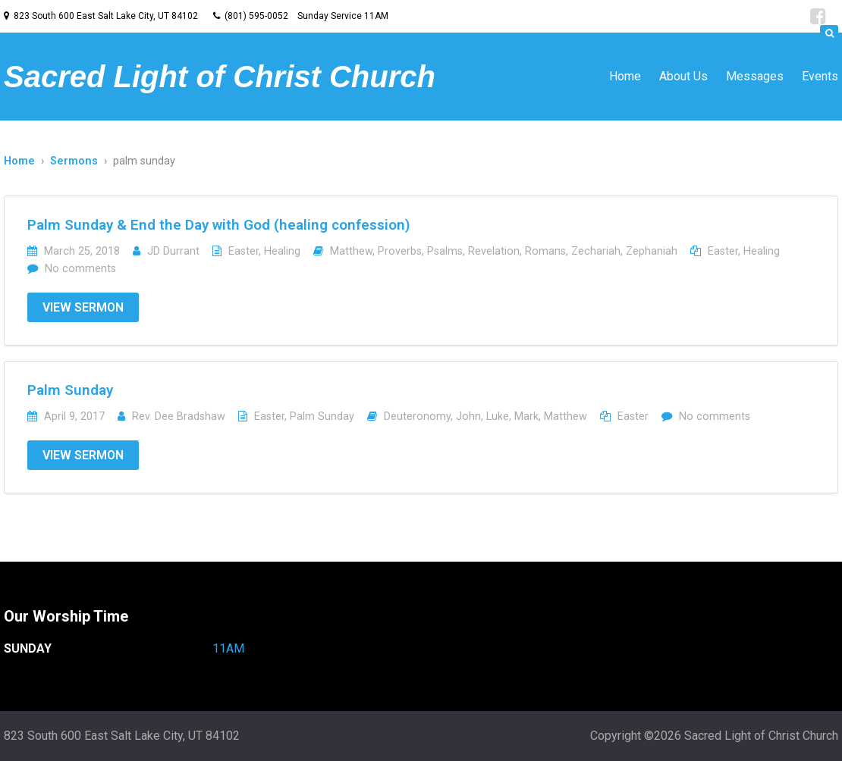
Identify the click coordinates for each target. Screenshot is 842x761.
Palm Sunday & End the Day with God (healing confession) (218, 224)
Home (625, 76)
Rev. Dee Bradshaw (178, 416)
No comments (80, 268)
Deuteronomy (417, 416)
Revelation (494, 251)
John (468, 416)
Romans (545, 251)
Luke (497, 416)
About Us (683, 76)
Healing (282, 251)
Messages (755, 76)
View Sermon (83, 307)
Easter (243, 251)
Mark (526, 416)
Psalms (445, 251)
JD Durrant (173, 251)
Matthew (351, 251)
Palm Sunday (70, 390)
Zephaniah (651, 251)
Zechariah (596, 251)
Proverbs (400, 251)
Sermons (74, 161)
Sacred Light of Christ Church (219, 76)
